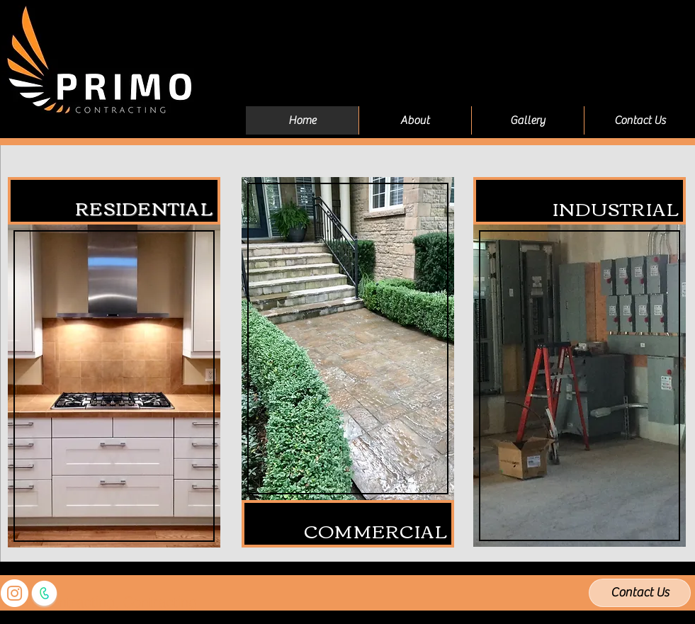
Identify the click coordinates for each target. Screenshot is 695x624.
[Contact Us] (640, 593)
